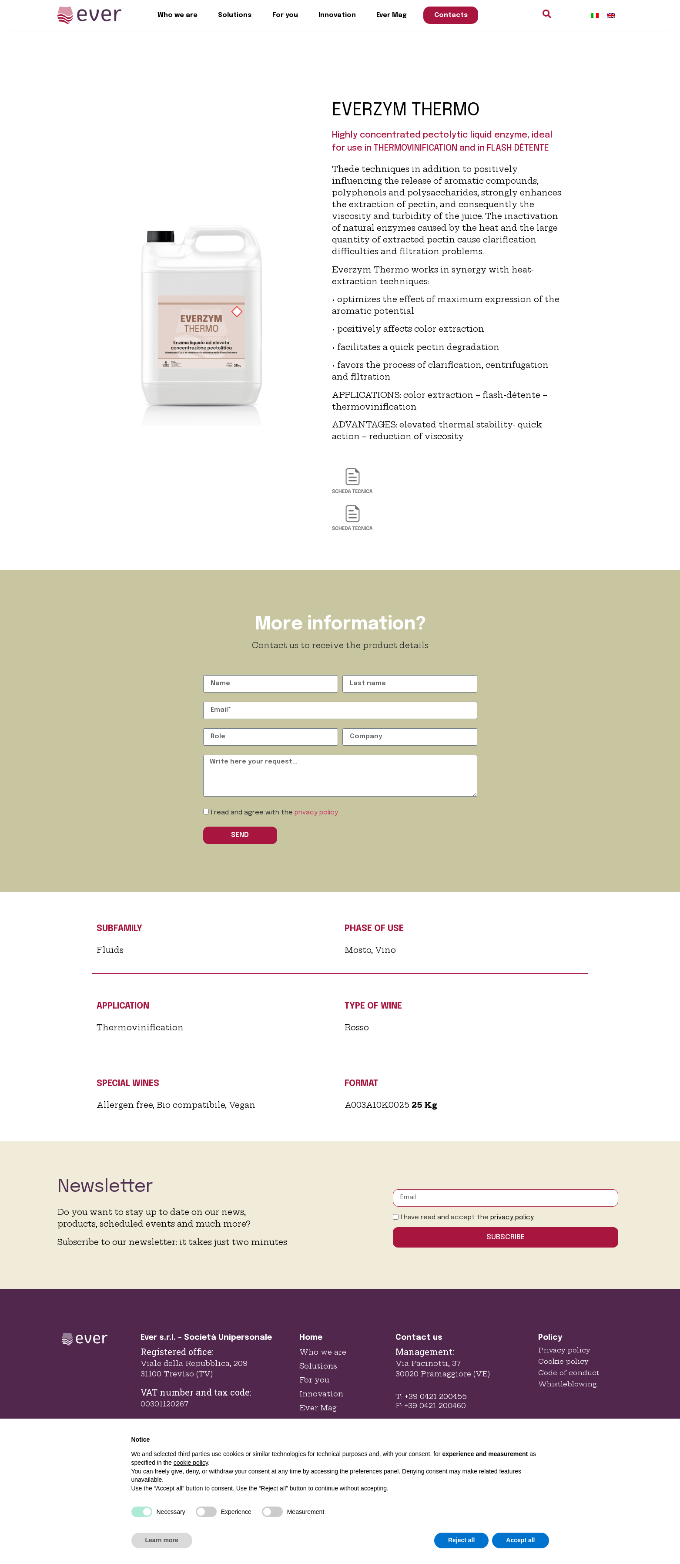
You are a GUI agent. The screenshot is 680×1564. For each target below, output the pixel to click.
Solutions (234, 15)
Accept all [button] (520, 1540)
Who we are (177, 15)
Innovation (337, 15)
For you (285, 15)
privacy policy (316, 812)
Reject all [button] (461, 1540)
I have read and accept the (467, 1217)
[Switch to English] (611, 15)
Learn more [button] (161, 1540)
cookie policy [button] (191, 1462)
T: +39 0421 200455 (431, 1396)
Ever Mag (391, 15)
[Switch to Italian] (594, 15)
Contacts (451, 15)
